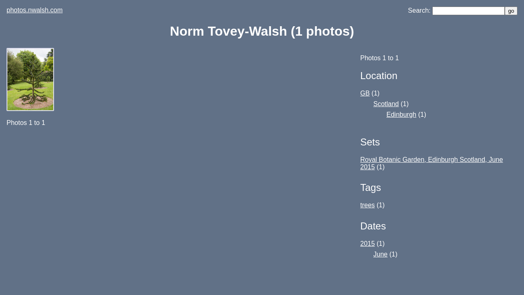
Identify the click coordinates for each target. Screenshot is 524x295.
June (380, 254)
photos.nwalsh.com (35, 10)
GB (365, 93)
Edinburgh (401, 114)
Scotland (386, 103)
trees (367, 205)
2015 (367, 243)
